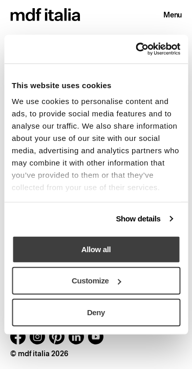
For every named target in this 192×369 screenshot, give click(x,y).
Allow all (96, 248)
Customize (96, 280)
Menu (172, 15)
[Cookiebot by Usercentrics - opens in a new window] (136, 49)
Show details (138, 218)
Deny (96, 312)
